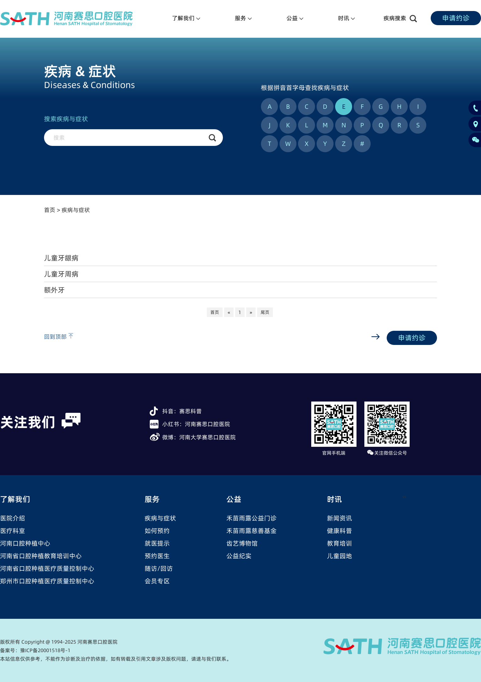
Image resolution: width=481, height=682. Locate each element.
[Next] (251, 312)
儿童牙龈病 (61, 258)
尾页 (265, 312)
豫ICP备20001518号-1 (45, 650)
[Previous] (229, 312)
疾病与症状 (76, 210)
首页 (49, 210)
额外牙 (54, 290)
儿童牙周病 (61, 274)
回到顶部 (58, 337)
